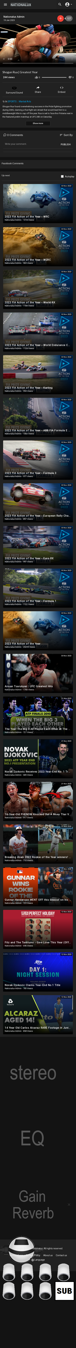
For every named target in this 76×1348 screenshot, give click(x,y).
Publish (66, 144)
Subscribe (60, 18)
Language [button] (38, 1259)
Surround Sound (14, 89)
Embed (61, 89)
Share (38, 89)
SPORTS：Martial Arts (19, 101)
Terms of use (16, 1255)
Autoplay (69, 176)
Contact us (61, 1255)
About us (48, 1255)
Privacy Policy (33, 1255)
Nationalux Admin (13, 16)
